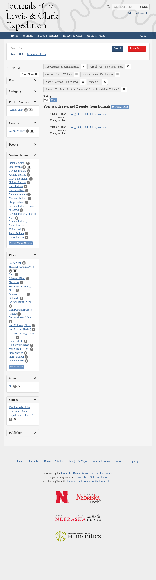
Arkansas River (17, 294)
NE (10, 386)
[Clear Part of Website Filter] (30, 109)
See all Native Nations (21, 243)
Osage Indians (16, 202)
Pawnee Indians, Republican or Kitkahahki (18, 225)
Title (46, 100)
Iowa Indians (16, 186)
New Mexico (16, 352)
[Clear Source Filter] (15, 419)
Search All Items (120, 106)
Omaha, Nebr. (16, 360)
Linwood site (16, 341)
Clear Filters (29, 74)
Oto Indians (15, 166)
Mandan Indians (18, 194)
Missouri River (17, 278)
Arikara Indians (17, 174)
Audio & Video (96, 35)
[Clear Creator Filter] (32, 131)
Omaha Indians (17, 162)
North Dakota (16, 356)
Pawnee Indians (17, 170)
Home (14, 35)
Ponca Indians (16, 233)
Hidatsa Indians (17, 182)
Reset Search (137, 48)
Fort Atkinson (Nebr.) (21, 317)
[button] (83, 66)
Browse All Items (36, 54)
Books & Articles (47, 35)
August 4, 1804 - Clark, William (88, 127)
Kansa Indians (16, 190)
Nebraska (14, 282)
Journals (28, 35)
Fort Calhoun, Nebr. (20, 325)
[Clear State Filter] (19, 386)
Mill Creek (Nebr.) (19, 348)
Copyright (134, 461)
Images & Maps (72, 35)
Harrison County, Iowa (21, 266)
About (143, 35)
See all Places (16, 366)
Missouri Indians (18, 198)
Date (53, 100)
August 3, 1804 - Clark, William (88, 114)
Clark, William (17, 130)
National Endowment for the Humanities (89, 481)
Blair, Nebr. (15, 262)
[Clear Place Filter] (15, 270)
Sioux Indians (16, 237)
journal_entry (16, 109)
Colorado (14, 298)
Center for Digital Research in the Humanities (86, 473)
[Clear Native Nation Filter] (29, 167)
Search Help (17, 54)
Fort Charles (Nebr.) (20, 329)
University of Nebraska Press (91, 477)
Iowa (11, 274)
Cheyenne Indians (18, 178)
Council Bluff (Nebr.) (20, 301)
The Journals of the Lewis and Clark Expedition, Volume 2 (21, 411)
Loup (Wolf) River (19, 344)
